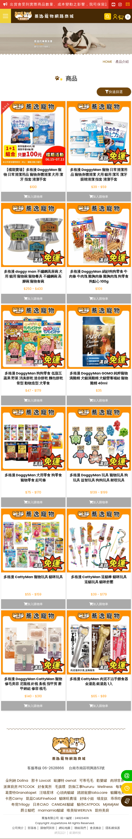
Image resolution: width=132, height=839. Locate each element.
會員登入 (114, 16)
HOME (108, 61)
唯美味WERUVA (79, 810)
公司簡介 (18, 828)
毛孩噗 (60, 786)
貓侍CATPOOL (88, 804)
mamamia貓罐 (51, 810)
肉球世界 (117, 780)
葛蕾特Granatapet (21, 792)
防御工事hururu (81, 786)
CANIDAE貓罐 (63, 804)
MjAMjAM (111, 804)
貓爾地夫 (117, 792)
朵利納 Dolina (17, 780)
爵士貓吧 (28, 810)
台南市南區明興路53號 (87, 768)
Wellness (105, 786)
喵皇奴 (102, 798)
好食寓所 (45, 786)
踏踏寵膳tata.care (92, 792)
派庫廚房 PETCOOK (19, 786)
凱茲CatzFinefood (41, 798)
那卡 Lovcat (41, 780)
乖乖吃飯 (118, 798)
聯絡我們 (128, 5)
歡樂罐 (102, 780)
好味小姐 (87, 798)
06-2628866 (53, 768)
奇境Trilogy (20, 804)
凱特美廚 (102, 810)
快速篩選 (114, 91)
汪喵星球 (46, 792)
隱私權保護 (113, 828)
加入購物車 (33, 196)
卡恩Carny (14, 798)
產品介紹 (122, 61)
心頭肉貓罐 (65, 792)
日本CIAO (41, 804)
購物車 (128, 17)
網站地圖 (64, 828)
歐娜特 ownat (65, 780)
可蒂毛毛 (86, 780)
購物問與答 (47, 828)
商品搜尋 (107, 16)
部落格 (32, 828)
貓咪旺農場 (68, 798)
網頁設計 (60, 833)
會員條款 (95, 828)
